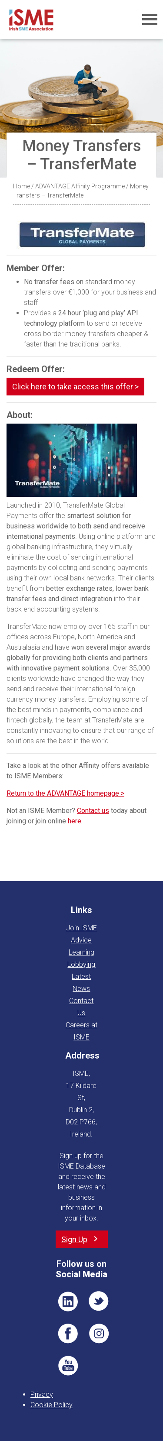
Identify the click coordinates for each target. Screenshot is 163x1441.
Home (21, 186)
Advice (81, 940)
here (74, 821)
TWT (99, 1301)
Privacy (41, 1394)
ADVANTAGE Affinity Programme (80, 186)
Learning (81, 952)
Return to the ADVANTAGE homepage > (65, 793)
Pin (99, 1333)
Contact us (93, 810)
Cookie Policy (51, 1405)
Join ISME (81, 928)
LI (68, 1301)
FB (68, 1333)
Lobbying (81, 964)
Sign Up (74, 1239)
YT (68, 1365)
